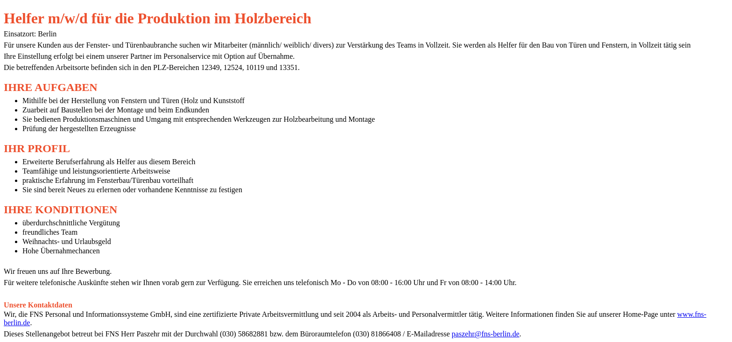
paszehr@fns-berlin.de (486, 334)
